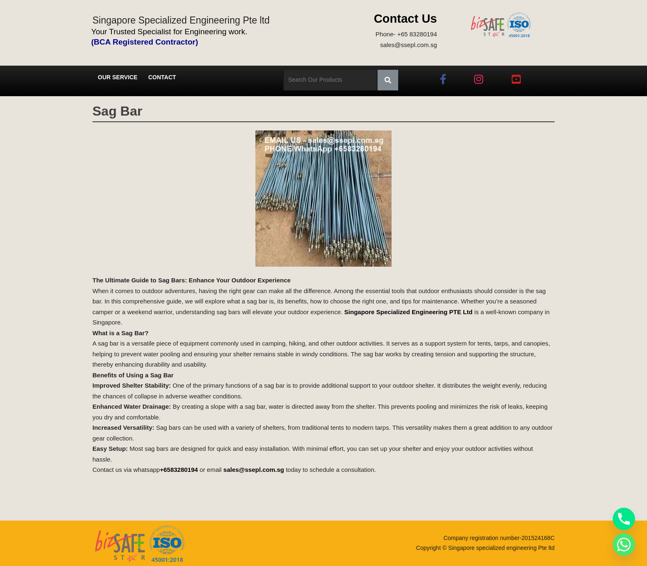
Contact (162, 77)
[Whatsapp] (624, 544)
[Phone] (624, 519)
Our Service (117, 77)
